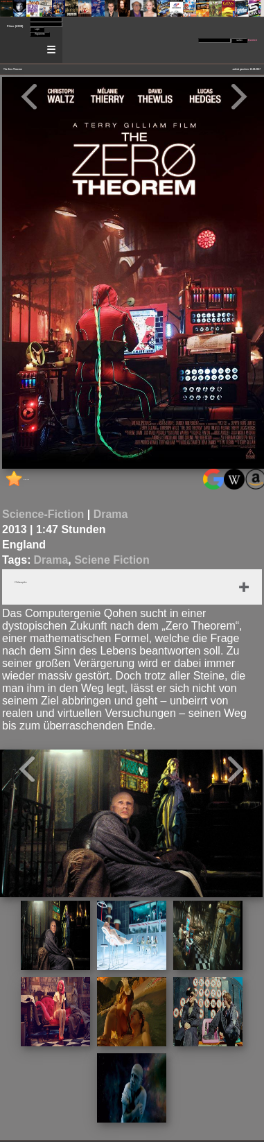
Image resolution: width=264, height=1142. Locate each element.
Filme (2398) (15, 26)
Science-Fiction (43, 514)
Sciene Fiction (111, 560)
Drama (111, 514)
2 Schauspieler (21, 583)
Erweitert (252, 40)
